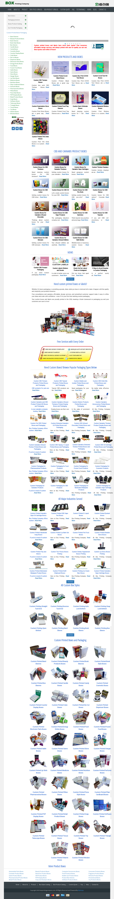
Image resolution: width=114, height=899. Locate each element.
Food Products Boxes (68, 873)
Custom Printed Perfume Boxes (102, 771)
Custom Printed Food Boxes (81, 728)
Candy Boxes (14, 49)
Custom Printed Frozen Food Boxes (102, 728)
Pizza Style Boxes (15, 93)
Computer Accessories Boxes (71, 871)
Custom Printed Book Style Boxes (102, 662)
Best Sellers (17, 16)
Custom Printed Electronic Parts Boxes (38, 728)
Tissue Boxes (14, 107)
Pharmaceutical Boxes (17, 89)
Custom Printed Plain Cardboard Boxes (102, 793)
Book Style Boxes (15, 43)
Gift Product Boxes (41, 876)
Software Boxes (15, 101)
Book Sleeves (14, 41)
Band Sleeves (14, 37)
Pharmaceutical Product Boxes (18, 878)
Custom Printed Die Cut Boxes (80, 706)
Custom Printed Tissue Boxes (59, 837)
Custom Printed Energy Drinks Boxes (59, 728)
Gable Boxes (14, 70)
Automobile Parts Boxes (16, 871)
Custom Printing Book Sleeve (81, 629)
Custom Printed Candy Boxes (81, 684)
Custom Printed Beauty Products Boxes (59, 662)
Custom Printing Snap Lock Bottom (102, 607)
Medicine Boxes (15, 80)
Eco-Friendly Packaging (17, 28)
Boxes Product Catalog (17, 24)
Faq (73, 9)
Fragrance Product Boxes (96, 873)
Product (25, 9)
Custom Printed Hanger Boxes (102, 750)
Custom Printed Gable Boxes (38, 750)
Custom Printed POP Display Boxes (38, 815)
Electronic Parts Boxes (17, 61)
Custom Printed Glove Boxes (81, 750)
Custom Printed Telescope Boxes (38, 837)
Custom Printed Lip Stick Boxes (38, 771)
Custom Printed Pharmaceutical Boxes (38, 793)
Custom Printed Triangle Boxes (102, 837)
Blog (95, 9)
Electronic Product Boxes (43, 873)
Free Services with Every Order (70, 341)
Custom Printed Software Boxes (102, 815)
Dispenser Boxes (15, 59)
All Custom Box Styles (70, 585)
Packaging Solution (17, 20)
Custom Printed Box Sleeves (38, 684)
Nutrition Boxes (15, 82)
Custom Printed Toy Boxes (81, 837)
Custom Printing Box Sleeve (102, 629)
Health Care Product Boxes (70, 876)
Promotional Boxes (94, 878)
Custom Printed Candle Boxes (59, 684)
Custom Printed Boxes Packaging (17, 33)
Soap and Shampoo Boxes (43, 880)
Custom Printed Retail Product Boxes (59, 815)
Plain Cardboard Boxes (17, 84)
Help (87, 885)
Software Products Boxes (69, 880)
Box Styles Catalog (36, 9)
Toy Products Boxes (95, 880)
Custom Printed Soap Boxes (81, 815)
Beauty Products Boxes (17, 39)
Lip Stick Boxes (14, 78)
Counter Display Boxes (17, 53)
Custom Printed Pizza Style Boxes (81, 793)
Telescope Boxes (15, 103)
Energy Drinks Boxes (16, 64)
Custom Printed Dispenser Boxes (102, 706)
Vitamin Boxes (14, 112)
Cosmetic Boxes (15, 51)
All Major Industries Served (70, 499)
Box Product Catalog (51, 9)
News (89, 9)
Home (10, 9)
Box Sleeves (13, 45)
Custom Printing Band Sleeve (59, 629)
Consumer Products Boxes (97, 871)
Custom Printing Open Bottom (38, 629)
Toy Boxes (13, 109)
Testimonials (80, 9)
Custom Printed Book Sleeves (81, 662)
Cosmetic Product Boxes (16, 873)
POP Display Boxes (16, 95)
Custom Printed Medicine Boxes (60, 771)
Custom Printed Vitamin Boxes (59, 859)
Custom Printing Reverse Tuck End (60, 607)
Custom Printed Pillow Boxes (60, 793)
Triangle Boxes (14, 105)
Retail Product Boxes (16, 97)
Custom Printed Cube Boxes (59, 706)
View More (70, 582)
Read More (70, 279)
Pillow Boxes (14, 91)
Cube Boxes (13, 55)
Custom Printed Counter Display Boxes (38, 706)
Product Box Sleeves (68, 878)
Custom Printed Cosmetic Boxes (102, 684)
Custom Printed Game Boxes (60, 750)
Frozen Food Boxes (16, 68)
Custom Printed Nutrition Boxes (81, 771)
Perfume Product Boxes (96, 876)
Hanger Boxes (14, 76)
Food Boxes (13, 66)
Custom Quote (65, 9)
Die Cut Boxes (14, 57)
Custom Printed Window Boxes (81, 859)
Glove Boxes (14, 74)
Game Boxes (14, 72)
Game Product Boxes (15, 876)
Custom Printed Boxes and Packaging (70, 640)
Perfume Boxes (14, 86)
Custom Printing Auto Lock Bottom (81, 607)
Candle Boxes (14, 47)
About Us (17, 9)
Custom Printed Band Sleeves (38, 662)
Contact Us (102, 9)
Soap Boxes (13, 99)
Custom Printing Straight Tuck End (38, 607)
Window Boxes (14, 114)
